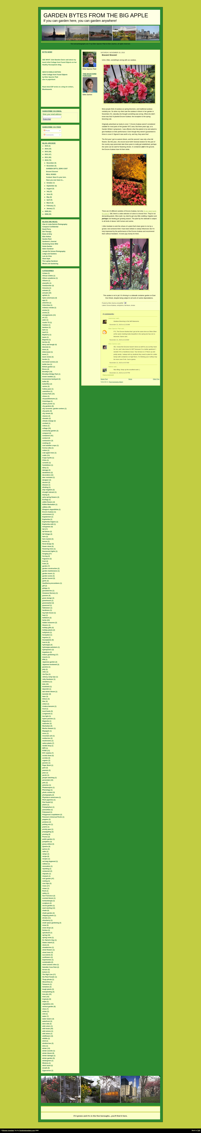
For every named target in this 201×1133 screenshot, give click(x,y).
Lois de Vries (47, 256)
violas (44, 1011)
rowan (44, 888)
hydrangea (46, 645)
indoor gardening (48, 655)
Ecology (45, 500)
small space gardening (50, 923)
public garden (47, 839)
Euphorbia (46, 519)
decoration (46, 475)
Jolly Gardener (47, 679)
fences (44, 541)
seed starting (47, 908)
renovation (46, 866)
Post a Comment (108, 375)
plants (44, 805)
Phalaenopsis (47, 787)
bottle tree (46, 364)
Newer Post (104, 379)
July (48, 191)
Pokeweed (46, 812)
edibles (45, 507)
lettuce (44, 699)
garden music (47, 573)
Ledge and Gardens (49, 254)
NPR (44, 748)
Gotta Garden (47, 246)
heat (44, 615)
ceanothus (46, 391)
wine (44, 1046)
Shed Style (46, 259)
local (44, 709)
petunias (45, 785)
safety (44, 893)
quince (44, 849)
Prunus (45, 837)
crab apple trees (48, 453)
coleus (44, 426)
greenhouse (46, 600)
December (50, 163)
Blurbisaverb (47, 89)
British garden (47, 367)
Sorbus (45, 930)
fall (43, 529)
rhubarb (45, 876)
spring (44, 935)
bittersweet (46, 352)
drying (44, 495)
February (50, 206)
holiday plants (47, 630)
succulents (46, 955)
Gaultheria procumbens (51, 583)
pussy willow (47, 844)
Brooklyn (45, 372)
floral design (46, 544)
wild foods (46, 1029)
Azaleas (45, 325)
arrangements (47, 315)
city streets (46, 413)
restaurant (46, 871)
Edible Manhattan (48, 504)
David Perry (46, 229)
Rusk (44, 891)
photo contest (47, 792)
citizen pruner (47, 404)
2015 (47, 146)
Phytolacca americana (50, 797)
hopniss (45, 637)
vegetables (46, 1004)
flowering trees (47, 549)
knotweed (45, 686)
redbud (45, 864)
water (44, 1016)
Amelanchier (47, 285)
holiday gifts (46, 628)
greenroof (45, 605)
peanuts (45, 770)
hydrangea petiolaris (49, 647)
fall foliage (46, 534)
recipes (45, 859)
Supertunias (46, 960)
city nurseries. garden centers (53, 408)
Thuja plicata (47, 979)
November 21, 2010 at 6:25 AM (119, 340)
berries (44, 342)
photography (47, 795)
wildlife (45, 1038)
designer (45, 480)
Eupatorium (46, 517)
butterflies (46, 384)
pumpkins (46, 842)
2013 (47, 151)
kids (43, 684)
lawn (44, 696)
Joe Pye (45, 674)
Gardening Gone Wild (50, 244)
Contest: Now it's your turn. (56, 177)
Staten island (47, 942)
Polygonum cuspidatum (51, 814)
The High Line (47, 974)
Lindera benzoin (48, 706)
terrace (44, 970)
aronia (44, 313)
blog (59, 65)
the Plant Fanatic (48, 977)
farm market (46, 539)
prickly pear (46, 829)
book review (46, 357)
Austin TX (45, 322)
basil (44, 332)
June (49, 194)
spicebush (46, 933)
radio (44, 851)
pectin (44, 775)
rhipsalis (45, 874)
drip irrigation (47, 490)
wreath (44, 1068)
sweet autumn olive (49, 965)
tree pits (45, 994)
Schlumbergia (47, 901)
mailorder (45, 723)
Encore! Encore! (52, 171)
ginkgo (44, 588)
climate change (47, 421)
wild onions (46, 1031)
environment (47, 514)
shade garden (47, 913)
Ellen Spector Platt (114, 328)
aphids (44, 295)
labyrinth (45, 689)
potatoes (45, 822)
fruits (44, 564)
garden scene (47, 576)
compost (45, 433)
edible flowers (47, 502)
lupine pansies (47, 719)
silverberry (46, 920)
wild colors (46, 1026)
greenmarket (47, 603)
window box (46, 1043)
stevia (44, 945)
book (44, 354)
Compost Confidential (50, 227)
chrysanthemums (48, 399)
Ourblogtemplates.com (27, 1130)
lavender (45, 694)
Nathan (110, 366)
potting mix (46, 824)
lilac (43, 701)
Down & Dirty (47, 234)
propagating (46, 832)
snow (44, 925)
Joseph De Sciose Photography (53, 251)
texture (44, 972)
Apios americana (48, 298)
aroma (44, 310)
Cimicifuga (46, 401)
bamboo (45, 327)
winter (44, 1048)
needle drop (46, 746)
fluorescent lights (48, 551)
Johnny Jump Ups (49, 677)
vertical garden (47, 1006)
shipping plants (48, 915)
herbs (44, 620)
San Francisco (47, 896)
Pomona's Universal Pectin (52, 817)
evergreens (120, 305)
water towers (47, 1019)
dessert (45, 482)
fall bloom (127, 305)
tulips (44, 1001)
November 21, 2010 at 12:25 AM (119, 324)
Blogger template (8, 1130)
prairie (44, 827)
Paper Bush (46, 765)
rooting (45, 881)
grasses (45, 595)
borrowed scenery (49, 362)
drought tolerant (48, 492)
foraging (45, 554)
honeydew (46, 635)
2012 (47, 154)
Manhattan (46, 726)
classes (45, 416)
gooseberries (47, 591)
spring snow (46, 937)
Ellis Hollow (46, 237)
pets (44, 783)
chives (44, 396)
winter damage (47, 1056)
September (51, 186)
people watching (48, 778)
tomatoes (45, 987)
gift (43, 586)
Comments (49, 135)
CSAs (44, 460)
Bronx (44, 369)
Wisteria (45, 1063)
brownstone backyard (50, 379)
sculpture (45, 903)
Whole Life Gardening (50, 264)
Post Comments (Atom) (116, 382)
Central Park (46, 394)
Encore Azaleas (111, 305)
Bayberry (45, 335)
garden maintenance (49, 571)
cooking (45, 443)
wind (44, 1041)
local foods (46, 711)
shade (44, 910)
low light (45, 716)
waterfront (46, 1021)
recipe (44, 856)
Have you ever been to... (55, 180)
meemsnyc (112, 318)
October (50, 183)
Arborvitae (46, 305)
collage (45, 428)
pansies (45, 763)
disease (45, 485)
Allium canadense (48, 278)
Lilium (44, 704)
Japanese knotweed (49, 664)
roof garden (46, 878)
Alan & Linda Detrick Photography (54, 224)
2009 (47, 211)
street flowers (47, 950)
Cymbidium (46, 465)
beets (44, 337)
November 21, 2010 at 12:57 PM (119, 373)
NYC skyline (46, 753)
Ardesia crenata (48, 308)
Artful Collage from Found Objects (54, 75)
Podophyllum (47, 807)
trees (44, 997)
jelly (43, 669)
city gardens (46, 406)
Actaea (44, 273)
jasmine (45, 667)
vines (44, 1009)
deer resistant (47, 477)
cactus (44, 386)
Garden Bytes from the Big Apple (95, 15)
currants (45, 463)
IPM (43, 659)
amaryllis (45, 283)
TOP (198, 1130)
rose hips (45, 883)
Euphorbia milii (47, 524)
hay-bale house (47, 613)
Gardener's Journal (49, 241)
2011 (47, 157)
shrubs (133, 305)
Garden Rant (47, 239)
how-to (44, 642)
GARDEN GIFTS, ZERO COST (57, 169)
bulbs (44, 381)
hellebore (45, 618)
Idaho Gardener (48, 249)
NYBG (44, 750)
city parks (45, 411)
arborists (45, 303)
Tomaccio (45, 984)
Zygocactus (46, 1070)
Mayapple (45, 731)
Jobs (44, 672)
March (49, 203)
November (50, 166)
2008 (47, 214)
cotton (44, 450)
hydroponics (47, 650)
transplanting (47, 992)
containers (46, 436)
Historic (45, 625)
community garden (49, 431)
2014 (47, 149)
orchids (45, 758)
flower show (46, 546)
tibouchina (46, 982)
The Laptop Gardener (50, 261)
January (50, 208)
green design (47, 598)
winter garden (47, 1058)
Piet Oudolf (46, 802)
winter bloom (47, 1053)
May (48, 197)
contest (45, 438)
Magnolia (45, 721)
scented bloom (47, 898)
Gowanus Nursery (49, 593)
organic (45, 760)
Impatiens (45, 652)
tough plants (47, 989)
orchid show (46, 755)
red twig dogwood (49, 861)
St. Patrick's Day (48, 940)
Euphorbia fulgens (49, 522)
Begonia (45, 340)
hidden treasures (48, 623)
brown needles (47, 377)
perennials (46, 780)
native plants (47, 743)
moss (44, 733)
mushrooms (46, 741)
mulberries (46, 738)
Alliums (45, 280)
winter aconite (47, 1051)
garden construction (49, 568)
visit (43, 1014)
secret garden (47, 906)
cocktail (45, 423)
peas (44, 773)
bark (44, 330)
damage (45, 470)
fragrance (45, 559)
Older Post (156, 379)
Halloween (46, 608)
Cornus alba (46, 448)
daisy (44, 468)
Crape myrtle (47, 458)
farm (44, 536)
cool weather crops (49, 445)
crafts (44, 455)
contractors (46, 441)
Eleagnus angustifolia (50, 509)
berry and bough (48, 344)
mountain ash (47, 736)
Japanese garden (48, 662)
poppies (45, 819)
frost (44, 561)
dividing (45, 487)
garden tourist (47, 578)
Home (130, 379)
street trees (46, 952)
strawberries (46, 947)
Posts (47, 131)
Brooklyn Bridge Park (50, 374)
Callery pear (46, 389)
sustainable (46, 962)
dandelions (46, 472)
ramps (44, 854)
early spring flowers (49, 497)
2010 (47, 160)
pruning (45, 834)
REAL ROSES (51, 174)
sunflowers (46, 957)
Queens (45, 846)
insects (45, 657)
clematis (45, 418)
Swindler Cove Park (49, 967)
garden (44, 566)
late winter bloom (48, 691)
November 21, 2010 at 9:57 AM (119, 362)
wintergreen (46, 1061)
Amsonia (45, 288)
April (49, 200)
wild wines (46, 1034)
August (49, 189)
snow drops (46, 928)
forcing (45, 556)
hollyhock (45, 632)
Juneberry (46, 682)
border (44, 359)
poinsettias (46, 810)
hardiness (46, 610)
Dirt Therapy (46, 231)
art (43, 317)
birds (44, 349)
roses (44, 886)
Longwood (46, 714)
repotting (45, 869)
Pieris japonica (47, 800)
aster (44, 320)
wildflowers (46, 1036)
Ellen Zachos (112, 344)
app (43, 300)
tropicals (45, 999)
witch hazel (46, 1065)
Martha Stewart (47, 728)
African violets (47, 276)
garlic (44, 581)
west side (45, 1024)
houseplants (46, 640)
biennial (45, 347)
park (44, 768)
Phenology (46, 790)
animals (45, 290)
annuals (45, 293)
